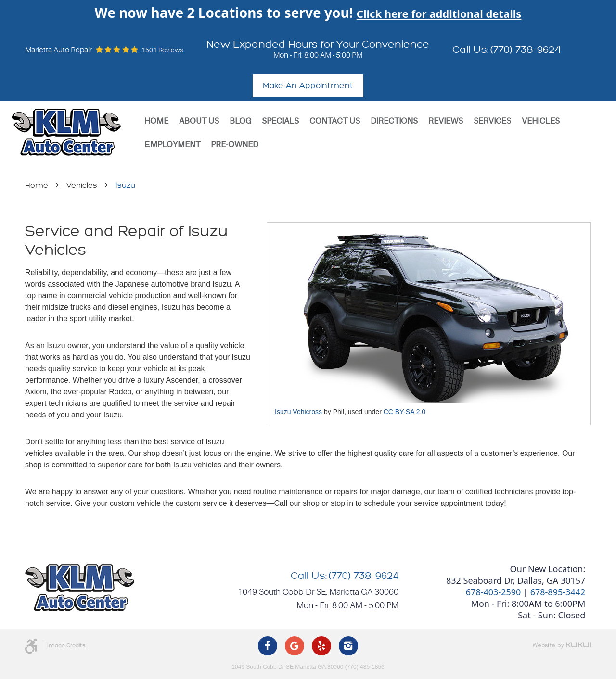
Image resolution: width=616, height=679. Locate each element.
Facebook (267, 645)
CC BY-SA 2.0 (404, 411)
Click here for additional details (439, 13)
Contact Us (334, 121)
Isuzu (125, 185)
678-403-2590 (493, 592)
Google (294, 645)
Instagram (348, 645)
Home (156, 121)
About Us (199, 121)
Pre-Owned (234, 144)
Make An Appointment (308, 85)
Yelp (321, 645)
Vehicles (541, 121)
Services (492, 121)
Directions (394, 121)
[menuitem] (156, 121)
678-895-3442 (558, 592)
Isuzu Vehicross (298, 411)
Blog (240, 121)
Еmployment (172, 144)
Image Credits (66, 645)
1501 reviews (162, 50)
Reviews (445, 121)
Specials (280, 121)
